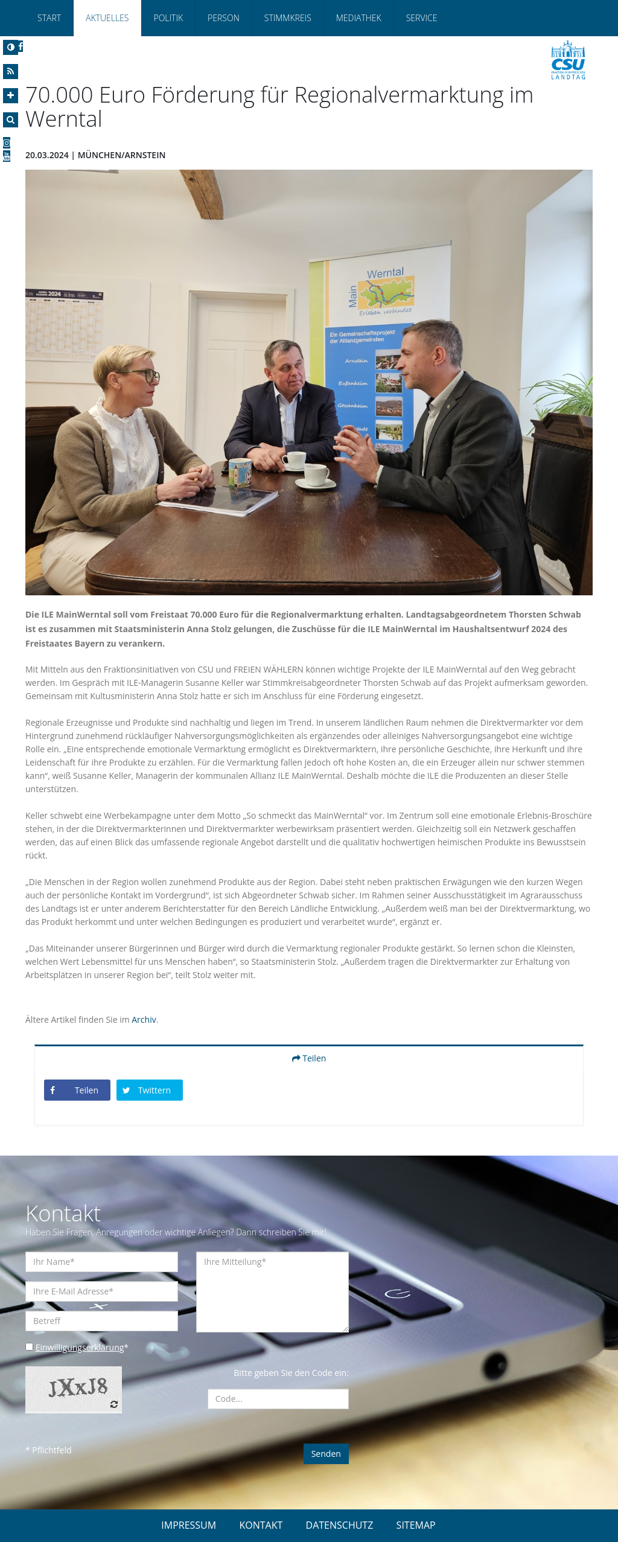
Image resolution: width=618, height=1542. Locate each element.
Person (224, 18)
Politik (168, 18)
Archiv (144, 1019)
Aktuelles (107, 18)
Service (422, 18)
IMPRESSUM (188, 1525)
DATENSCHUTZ (340, 1525)
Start (49, 18)
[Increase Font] (10, 95)
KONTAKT (260, 1525)
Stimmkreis (287, 18)
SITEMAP (416, 1525)
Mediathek (358, 18)
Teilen (309, 1058)
